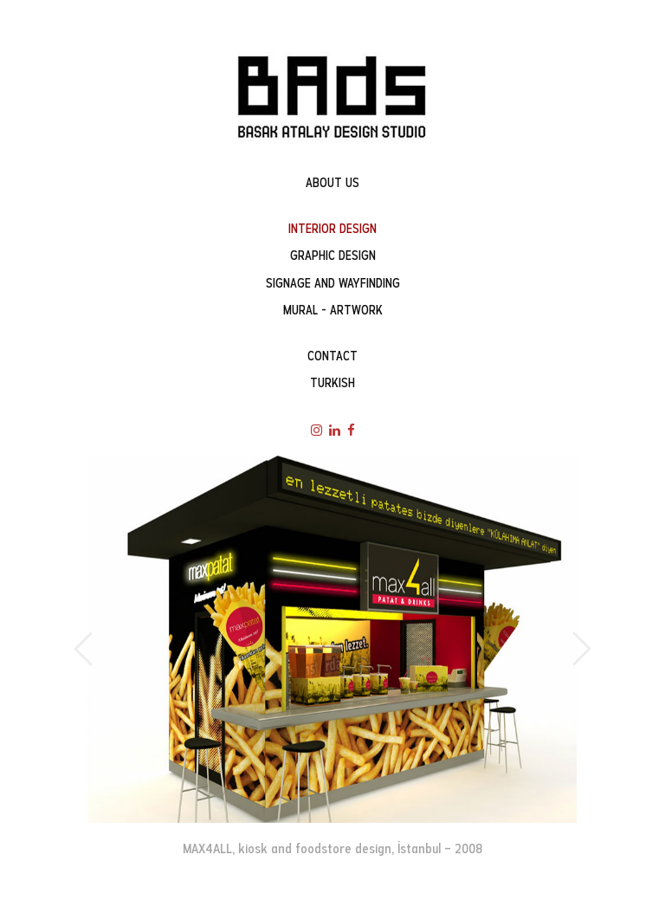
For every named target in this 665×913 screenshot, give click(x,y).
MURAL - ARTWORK (333, 310)
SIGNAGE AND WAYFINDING (333, 283)
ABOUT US (332, 183)
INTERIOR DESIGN (332, 228)
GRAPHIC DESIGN (333, 255)
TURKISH (332, 383)
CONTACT (332, 356)
